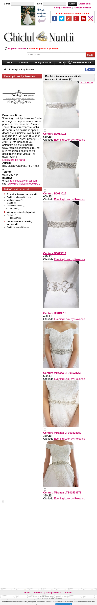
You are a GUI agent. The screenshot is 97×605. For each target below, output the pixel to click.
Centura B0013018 (54, 313)
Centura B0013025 (54, 193)
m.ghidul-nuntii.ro (17, 48)
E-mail (7, 3)
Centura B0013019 (54, 253)
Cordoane (13, 208)
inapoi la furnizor (86, 82)
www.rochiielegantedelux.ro (24, 183)
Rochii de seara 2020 (16, 227)
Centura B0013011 (54, 133)
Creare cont (84, 3)
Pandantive (14, 218)
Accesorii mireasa (15, 206)
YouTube (83, 18)
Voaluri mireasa (14, 200)
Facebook (54, 18)
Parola (39, 3)
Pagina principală (5, 69)
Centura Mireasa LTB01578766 (62, 373)
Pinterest (76, 18)
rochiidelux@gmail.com (24, 180)
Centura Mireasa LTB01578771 (62, 492)
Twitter (61, 18)
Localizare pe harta (13, 159)
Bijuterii (10, 215)
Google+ (69, 18)
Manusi (10, 203)
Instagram (90, 18)
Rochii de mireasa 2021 (17, 197)
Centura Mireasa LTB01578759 (62, 432)
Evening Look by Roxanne (21, 69)
